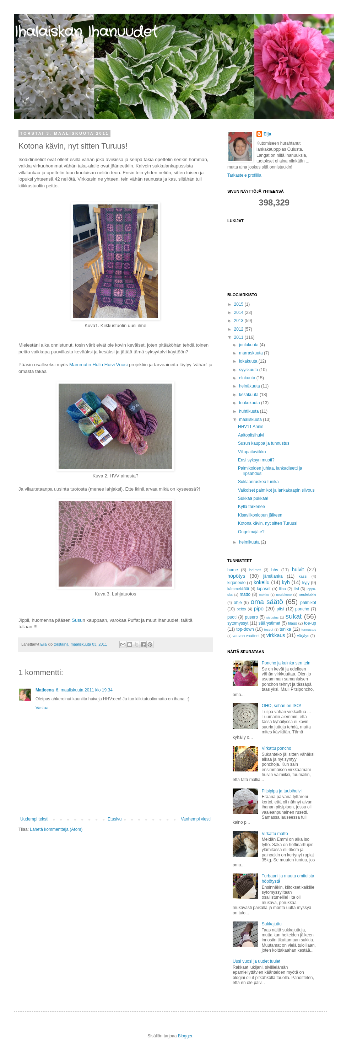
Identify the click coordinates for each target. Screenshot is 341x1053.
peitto (241, 609)
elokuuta (247, 377)
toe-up (310, 623)
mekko (264, 595)
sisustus (272, 617)
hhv (274, 569)
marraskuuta (251, 353)
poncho (302, 608)
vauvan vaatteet (245, 636)
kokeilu (262, 582)
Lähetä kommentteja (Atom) (56, 829)
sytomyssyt (237, 623)
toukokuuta (250, 402)
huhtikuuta (249, 411)
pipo (259, 608)
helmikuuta (250, 542)
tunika (285, 629)
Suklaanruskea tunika (258, 481)
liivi (296, 589)
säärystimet (269, 623)
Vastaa (42, 707)
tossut (269, 629)
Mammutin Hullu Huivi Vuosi (98, 364)
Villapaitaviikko (252, 451)
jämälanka (273, 576)
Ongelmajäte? (251, 531)
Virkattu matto (275, 833)
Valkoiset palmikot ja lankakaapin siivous (276, 490)
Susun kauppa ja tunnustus (263, 443)
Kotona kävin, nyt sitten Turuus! (267, 523)
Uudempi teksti (34, 819)
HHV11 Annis (250, 426)
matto (245, 594)
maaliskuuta (251, 419)
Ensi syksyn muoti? (256, 460)
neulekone (284, 595)
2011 (239, 337)
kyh (286, 582)
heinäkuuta (250, 386)
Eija (267, 134)
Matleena (45, 690)
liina (282, 589)
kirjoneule (236, 582)
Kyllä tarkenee (251, 506)
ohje (238, 602)
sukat (294, 616)
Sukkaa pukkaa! (253, 498)
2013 (239, 320)
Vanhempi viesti (196, 819)
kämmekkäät (238, 589)
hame (232, 569)
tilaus (292, 623)
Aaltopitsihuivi (251, 435)
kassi (303, 576)
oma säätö (267, 601)
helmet (255, 570)
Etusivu (114, 819)
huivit (298, 569)
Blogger (185, 1035)
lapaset (264, 588)
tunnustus (308, 629)
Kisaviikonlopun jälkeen (260, 515)
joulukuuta (249, 344)
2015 (239, 304)
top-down (245, 629)
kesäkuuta (249, 394)
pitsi (280, 608)
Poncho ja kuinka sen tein (286, 663)
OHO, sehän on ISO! (281, 705)
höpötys (236, 576)
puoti (232, 617)
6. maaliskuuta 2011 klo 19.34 (84, 690)
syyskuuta (249, 369)
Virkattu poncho (276, 748)
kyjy (306, 582)
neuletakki (307, 594)
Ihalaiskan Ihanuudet (85, 32)
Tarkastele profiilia (244, 175)
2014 (239, 312)
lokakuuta (249, 361)
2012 (239, 329)
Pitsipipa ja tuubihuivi (282, 791)
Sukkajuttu (272, 923)
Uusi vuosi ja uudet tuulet (256, 961)
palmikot (308, 602)
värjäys (303, 636)
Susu (77, 620)
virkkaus (275, 635)
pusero (251, 617)
